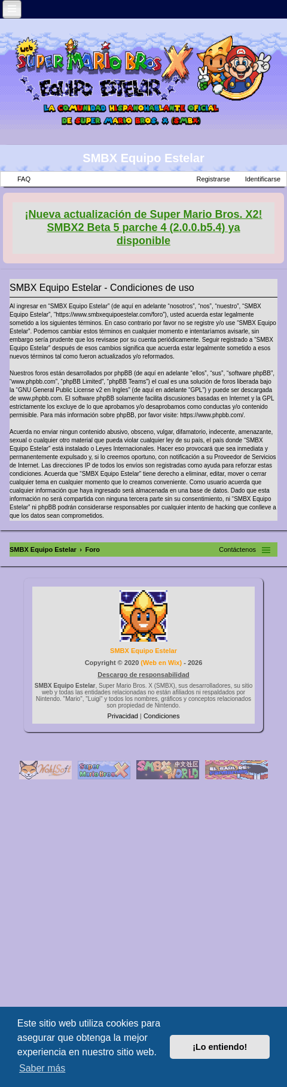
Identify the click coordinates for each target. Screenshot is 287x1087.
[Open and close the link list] (12, 9)
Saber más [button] (42, 1068)
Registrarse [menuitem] (213, 179)
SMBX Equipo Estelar (143, 158)
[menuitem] (124, 715)
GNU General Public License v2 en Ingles (73, 390)
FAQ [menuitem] (23, 179)
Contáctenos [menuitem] (237, 549)
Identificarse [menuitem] (262, 179)
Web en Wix (161, 662)
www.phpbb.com (40, 398)
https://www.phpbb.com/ (211, 415)
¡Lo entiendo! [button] (220, 1047)
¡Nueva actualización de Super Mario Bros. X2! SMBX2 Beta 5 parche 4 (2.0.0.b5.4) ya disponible (143, 227)
